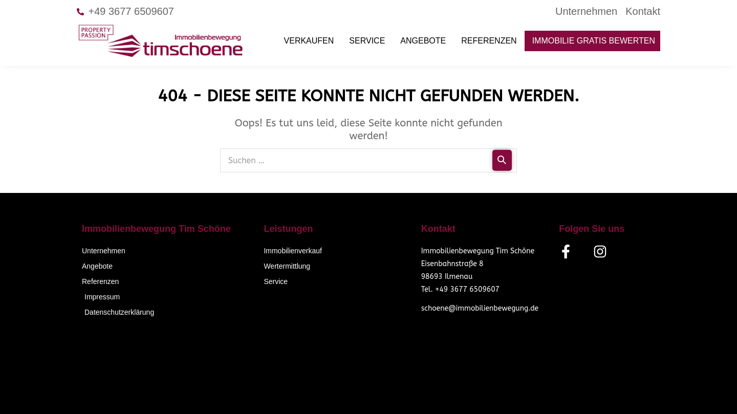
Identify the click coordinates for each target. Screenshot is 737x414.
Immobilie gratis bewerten (593, 40)
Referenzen (488, 40)
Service (367, 40)
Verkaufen (309, 40)
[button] (22, 391)
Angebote (423, 40)
